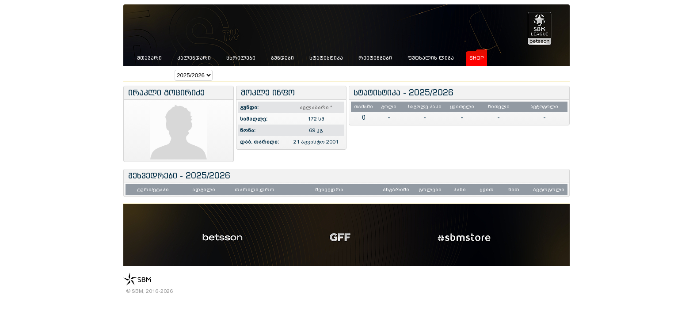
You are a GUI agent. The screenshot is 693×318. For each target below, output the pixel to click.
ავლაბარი (316, 107)
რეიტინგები (375, 58)
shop (476, 58)
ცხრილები (240, 58)
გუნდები (282, 58)
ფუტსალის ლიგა (430, 58)
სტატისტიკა (326, 58)
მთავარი (149, 58)
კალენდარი (194, 58)
